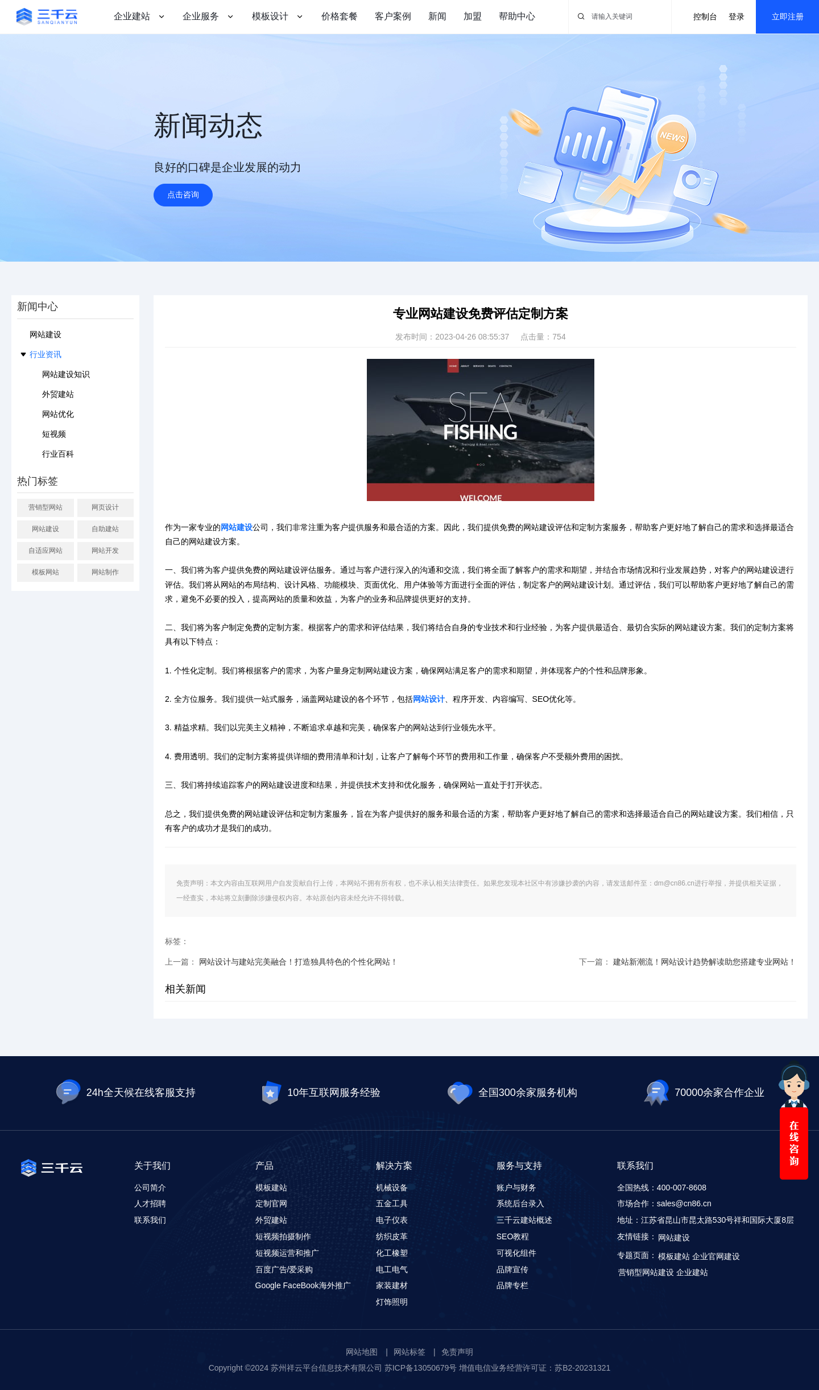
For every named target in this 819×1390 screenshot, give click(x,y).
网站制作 (105, 572)
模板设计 (270, 16)
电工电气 (392, 1269)
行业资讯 (45, 354)
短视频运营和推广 (287, 1252)
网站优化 (58, 414)
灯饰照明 (392, 1301)
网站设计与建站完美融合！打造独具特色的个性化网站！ (298, 961)
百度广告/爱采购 (284, 1269)
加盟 (473, 16)
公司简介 (150, 1187)
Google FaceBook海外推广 (303, 1285)
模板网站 (45, 572)
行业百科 (58, 453)
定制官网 (271, 1203)
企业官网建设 (716, 1256)
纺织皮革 (392, 1236)
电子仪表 (392, 1219)
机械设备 (392, 1187)
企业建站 (132, 16)
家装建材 (392, 1285)
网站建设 (45, 334)
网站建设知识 (66, 374)
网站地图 (362, 1351)
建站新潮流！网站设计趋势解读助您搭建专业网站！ (704, 961)
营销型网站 (45, 507)
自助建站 (105, 529)
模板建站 (271, 1187)
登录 (736, 16)
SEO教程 (513, 1236)
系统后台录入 (520, 1203)
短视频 (54, 433)
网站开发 (105, 551)
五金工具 (392, 1203)
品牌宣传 (512, 1269)
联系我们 (150, 1219)
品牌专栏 (512, 1285)
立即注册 (788, 16)
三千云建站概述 (524, 1219)
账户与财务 (516, 1187)
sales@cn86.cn (684, 1203)
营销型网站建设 (646, 1272)
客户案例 (393, 16)
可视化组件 (516, 1252)
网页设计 (105, 507)
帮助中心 (517, 16)
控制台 (705, 16)
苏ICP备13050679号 (420, 1367)
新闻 (437, 16)
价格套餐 (339, 16)
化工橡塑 (392, 1252)
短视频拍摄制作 (283, 1236)
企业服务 (201, 16)
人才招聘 (150, 1203)
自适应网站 (45, 551)
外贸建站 (58, 394)
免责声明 (457, 1351)
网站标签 (409, 1351)
